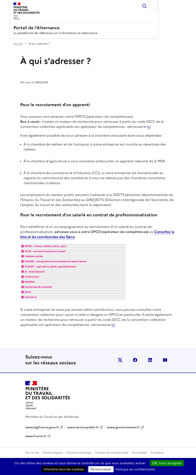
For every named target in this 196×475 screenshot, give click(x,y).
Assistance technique (79, 453)
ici (149, 126)
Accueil (18, 44)
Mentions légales (53, 453)
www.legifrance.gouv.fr (42, 427)
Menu (153, 6)
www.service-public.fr (83, 427)
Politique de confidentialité (111, 453)
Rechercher (144, 6)
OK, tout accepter (167, 463)
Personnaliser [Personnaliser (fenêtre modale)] (100, 469)
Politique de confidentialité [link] (135, 469)
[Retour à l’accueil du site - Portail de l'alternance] (47, 395)
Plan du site (32, 453)
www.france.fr (35, 436)
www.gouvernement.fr (123, 427)
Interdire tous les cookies (64, 469)
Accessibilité (139, 453)
